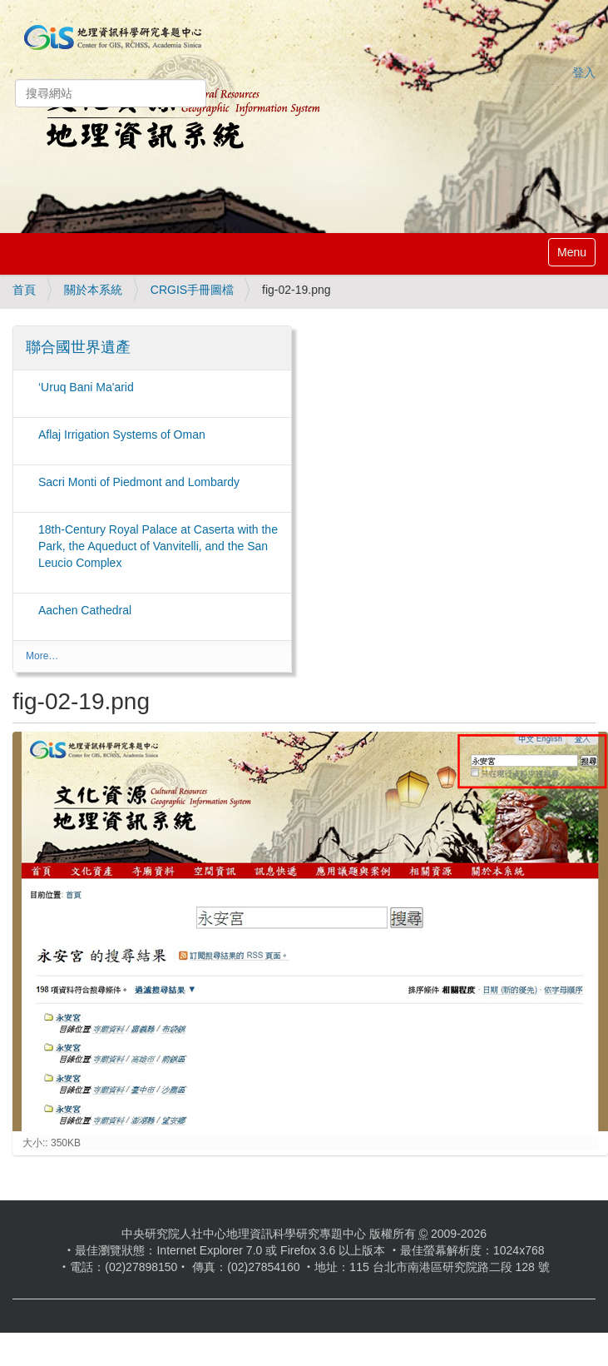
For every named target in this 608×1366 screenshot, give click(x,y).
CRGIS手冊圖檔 (192, 289)
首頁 (24, 289)
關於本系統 (93, 289)
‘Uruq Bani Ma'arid (86, 387)
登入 (584, 72)
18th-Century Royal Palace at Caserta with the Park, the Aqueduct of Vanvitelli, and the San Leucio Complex (158, 546)
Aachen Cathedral (84, 610)
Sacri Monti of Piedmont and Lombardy (139, 482)
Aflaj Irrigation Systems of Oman (121, 434)
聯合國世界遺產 (78, 347)
